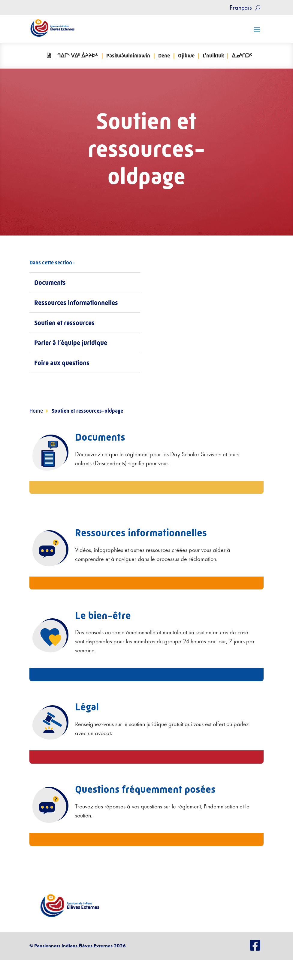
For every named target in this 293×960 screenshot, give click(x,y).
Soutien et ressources (64, 323)
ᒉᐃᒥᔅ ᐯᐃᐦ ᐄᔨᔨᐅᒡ (77, 56)
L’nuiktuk (213, 56)
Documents (50, 282)
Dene (164, 56)
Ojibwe (186, 56)
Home (36, 411)
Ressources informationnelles (76, 302)
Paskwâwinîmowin (128, 56)
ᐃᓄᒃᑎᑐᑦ (242, 56)
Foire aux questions (61, 363)
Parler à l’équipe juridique (70, 342)
